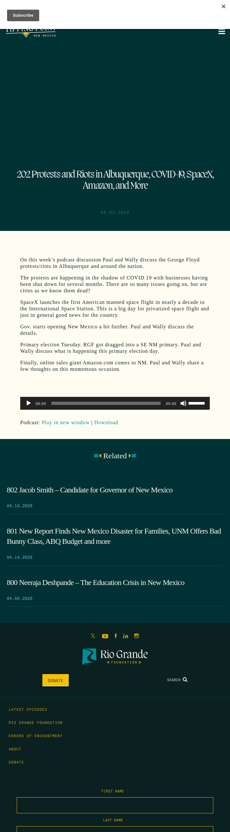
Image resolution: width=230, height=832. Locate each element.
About (15, 748)
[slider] (106, 403)
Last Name (115, 819)
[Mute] (183, 403)
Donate (55, 680)
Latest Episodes (28, 709)
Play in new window (66, 422)
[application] (115, 403)
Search (177, 679)
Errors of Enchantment (36, 735)
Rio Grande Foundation (36, 722)
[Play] (28, 403)
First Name (115, 790)
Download (106, 422)
